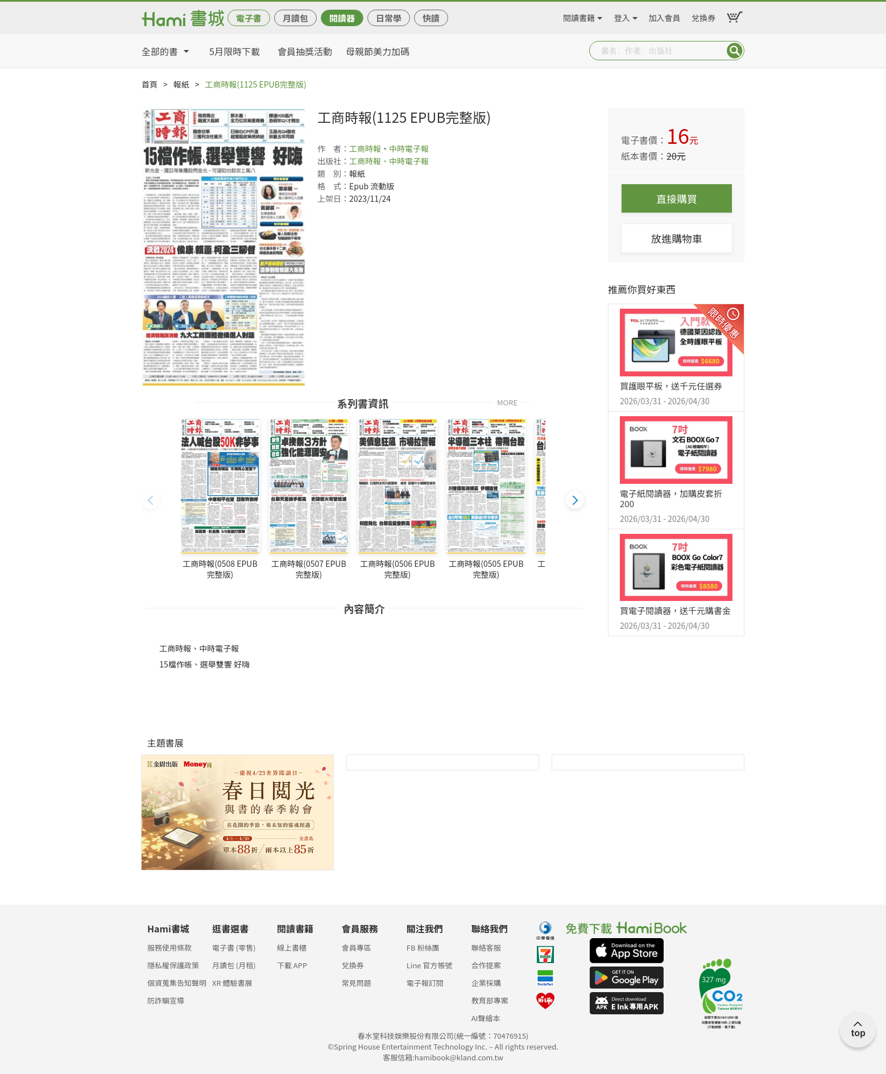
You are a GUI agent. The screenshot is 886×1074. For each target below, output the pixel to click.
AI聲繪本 (485, 1018)
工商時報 (365, 148)
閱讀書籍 (579, 16)
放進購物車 (676, 238)
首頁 (150, 84)
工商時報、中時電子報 (389, 161)
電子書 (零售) (234, 947)
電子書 (249, 18)
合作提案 (486, 965)
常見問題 (356, 982)
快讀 (431, 18)
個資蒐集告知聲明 (176, 982)
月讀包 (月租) (234, 965)
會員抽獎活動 (305, 51)
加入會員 (665, 16)
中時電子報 (409, 148)
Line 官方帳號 (430, 965)
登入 (622, 16)
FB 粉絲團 (423, 947)
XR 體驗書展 (232, 982)
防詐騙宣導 (165, 1000)
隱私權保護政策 (173, 965)
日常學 (388, 18)
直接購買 (676, 198)
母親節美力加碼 (377, 51)
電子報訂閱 (425, 982)
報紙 (181, 84)
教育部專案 (489, 1000)
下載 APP (292, 965)
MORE (507, 402)
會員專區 (356, 947)
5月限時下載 (234, 51)
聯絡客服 (486, 947)
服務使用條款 (169, 947)
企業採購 (486, 982)
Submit (735, 51)
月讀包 (295, 18)
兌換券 (703, 16)
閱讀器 (342, 18)
